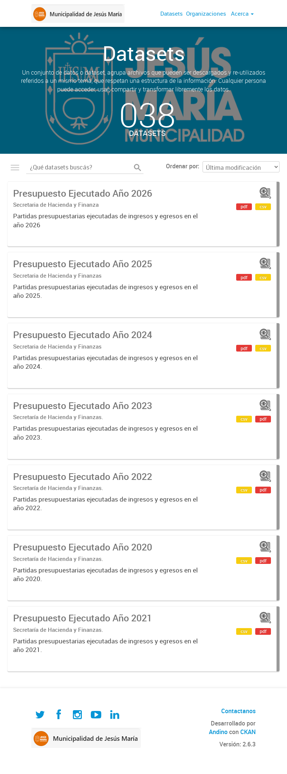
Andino (218, 732)
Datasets (171, 13)
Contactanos (238, 711)
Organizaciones (206, 13)
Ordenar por (182, 166)
